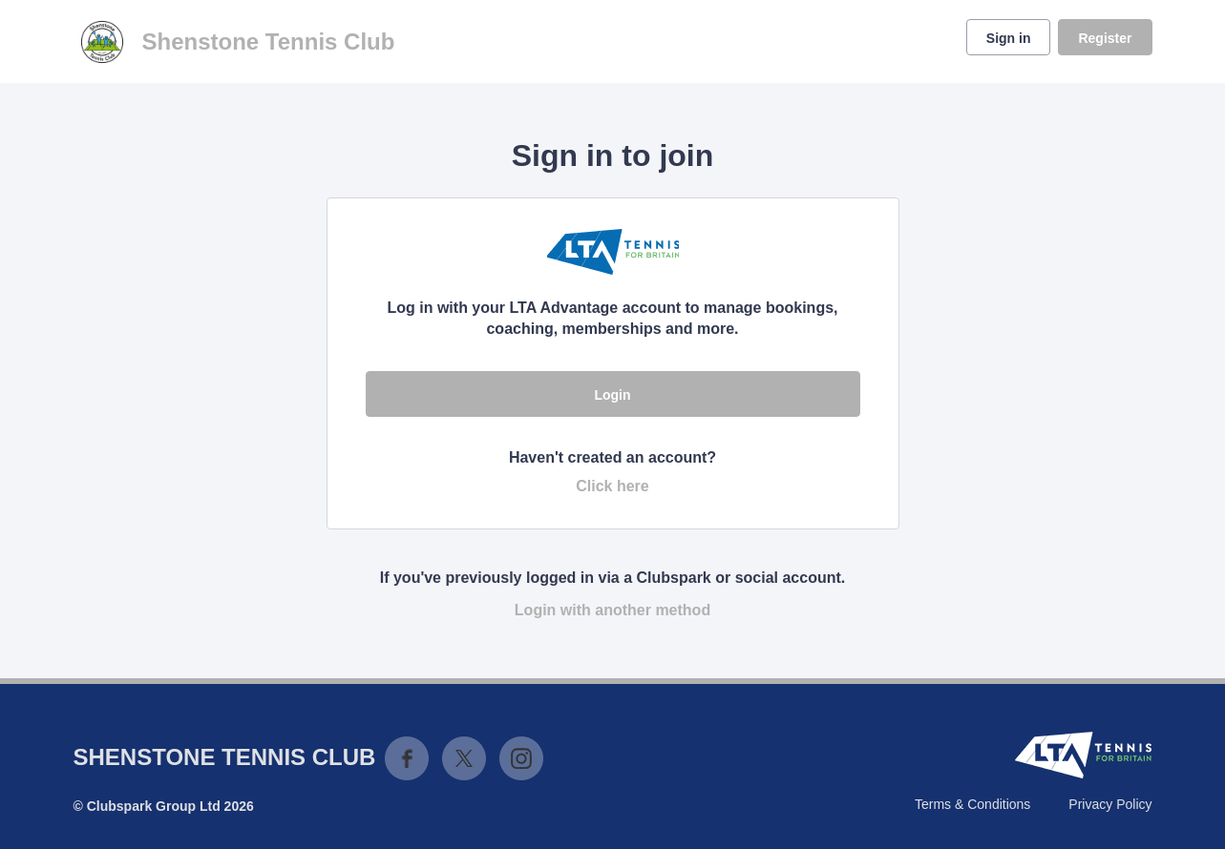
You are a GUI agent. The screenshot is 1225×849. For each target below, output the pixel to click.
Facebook (407, 758)
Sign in (1008, 38)
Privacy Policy (1109, 804)
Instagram (521, 758)
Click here (612, 486)
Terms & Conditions (972, 804)
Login (612, 395)
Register (1104, 38)
